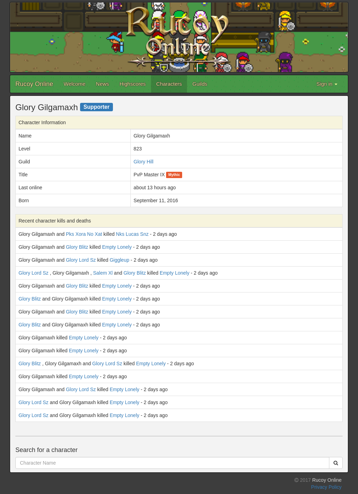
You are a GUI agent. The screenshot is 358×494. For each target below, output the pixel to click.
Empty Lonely (117, 247)
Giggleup (119, 260)
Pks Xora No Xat (84, 234)
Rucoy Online (34, 83)
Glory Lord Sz (81, 260)
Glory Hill (143, 161)
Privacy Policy (326, 487)
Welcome (74, 84)
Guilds (199, 84)
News (102, 84)
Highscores (133, 84)
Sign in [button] (326, 84)
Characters (169, 84)
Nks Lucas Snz (132, 234)
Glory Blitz (77, 247)
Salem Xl (103, 273)
